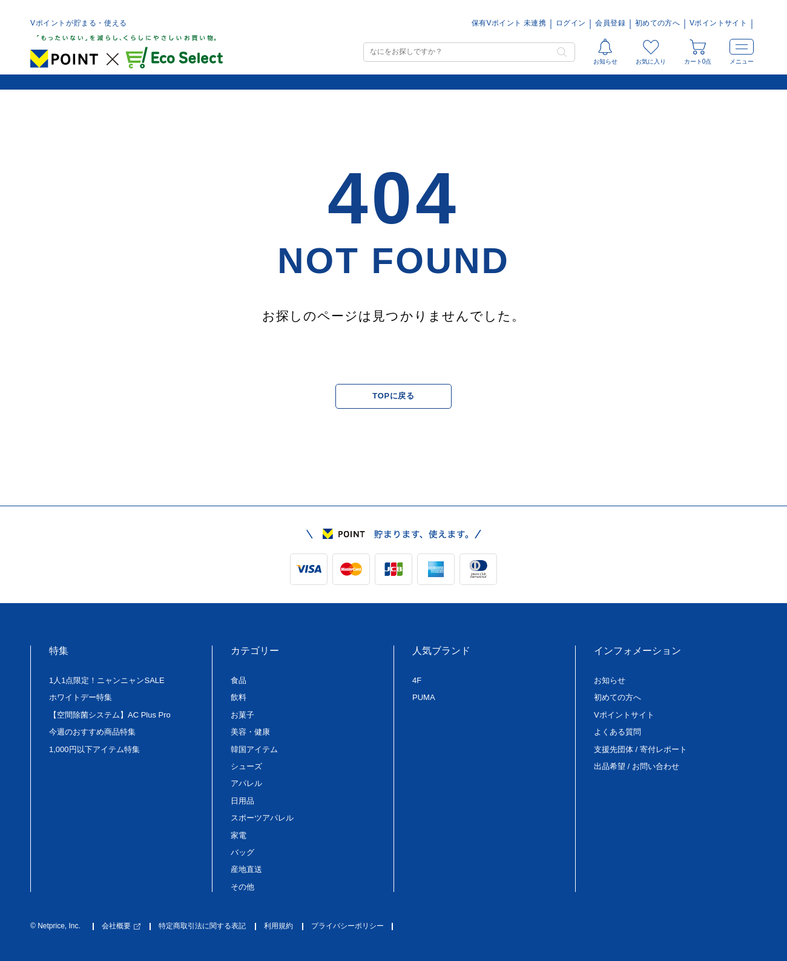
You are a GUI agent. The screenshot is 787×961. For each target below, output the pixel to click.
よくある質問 (617, 731)
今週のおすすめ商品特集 (92, 731)
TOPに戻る (393, 395)
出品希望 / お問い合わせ (636, 766)
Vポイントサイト (718, 23)
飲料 (238, 697)
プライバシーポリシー (347, 926)
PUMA (423, 697)
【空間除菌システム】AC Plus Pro (110, 714)
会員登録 (610, 23)
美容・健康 (250, 731)
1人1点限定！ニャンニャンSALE (107, 680)
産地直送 (246, 869)
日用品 (242, 800)
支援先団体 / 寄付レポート (640, 749)
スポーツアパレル (262, 817)
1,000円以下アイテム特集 (94, 749)
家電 (238, 835)
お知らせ (609, 680)
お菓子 (242, 714)
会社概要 (121, 926)
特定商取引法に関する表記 (202, 926)
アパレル (246, 783)
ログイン (570, 23)
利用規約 (278, 926)
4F (416, 680)
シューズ (246, 766)
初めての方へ (657, 23)
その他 (242, 886)
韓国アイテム (254, 749)
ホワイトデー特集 (80, 697)
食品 (238, 680)
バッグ (242, 852)
